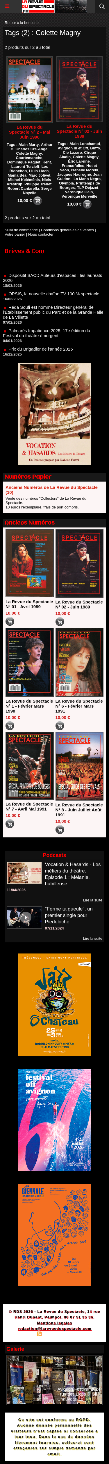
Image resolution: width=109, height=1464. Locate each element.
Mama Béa (17, 175)
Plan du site (23, 1334)
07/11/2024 (54, 928)
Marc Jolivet (39, 175)
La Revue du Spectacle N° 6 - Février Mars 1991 (79, 706)
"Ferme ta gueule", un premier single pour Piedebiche (69, 915)
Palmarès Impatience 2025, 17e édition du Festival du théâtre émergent (46, 335)
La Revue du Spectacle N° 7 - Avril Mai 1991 (29, 806)
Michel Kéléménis (24, 179)
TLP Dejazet (87, 187)
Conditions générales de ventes (67, 230)
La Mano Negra (87, 179)
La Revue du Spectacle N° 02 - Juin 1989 (79, 131)
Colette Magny (29, 153)
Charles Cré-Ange (31, 149)
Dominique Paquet (23, 162)
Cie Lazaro (72, 152)
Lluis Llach (39, 171)
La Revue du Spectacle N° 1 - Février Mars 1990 (29, 706)
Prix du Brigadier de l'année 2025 (40, 351)
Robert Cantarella (23, 188)
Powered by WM (82, 1334)
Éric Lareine (79, 161)
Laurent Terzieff (25, 166)
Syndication (53, 1334)
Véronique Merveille (79, 196)
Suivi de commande (21, 230)
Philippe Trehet (37, 184)
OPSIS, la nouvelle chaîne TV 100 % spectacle (53, 296)
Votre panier (15, 234)
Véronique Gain (79, 192)
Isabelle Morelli (84, 170)
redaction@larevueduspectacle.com (54, 1328)
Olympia (66, 183)
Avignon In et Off (73, 148)
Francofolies (73, 165)
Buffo (95, 148)
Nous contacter (40, 234)
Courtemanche (29, 158)
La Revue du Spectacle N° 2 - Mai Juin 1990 (29, 132)
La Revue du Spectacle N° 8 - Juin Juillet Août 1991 (79, 809)
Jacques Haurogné (74, 174)
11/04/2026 (16, 890)
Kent (46, 162)
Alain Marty (28, 144)
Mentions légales (54, 1323)
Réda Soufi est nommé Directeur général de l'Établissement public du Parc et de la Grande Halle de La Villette (53, 314)
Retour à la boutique (22, 22)
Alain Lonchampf (84, 144)
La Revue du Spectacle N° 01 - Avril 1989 (29, 604)
